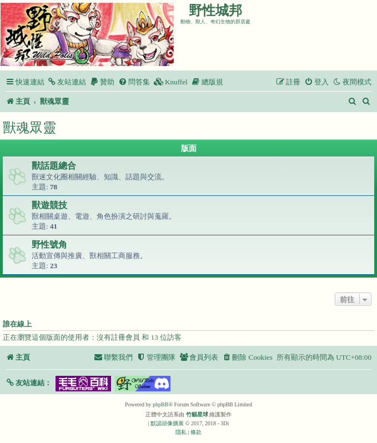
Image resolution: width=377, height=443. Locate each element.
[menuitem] (66, 82)
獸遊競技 (49, 205)
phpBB (160, 404)
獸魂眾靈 (29, 127)
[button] (29, 383)
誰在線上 (17, 324)
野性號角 (49, 244)
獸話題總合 (54, 165)
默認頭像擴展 (167, 423)
